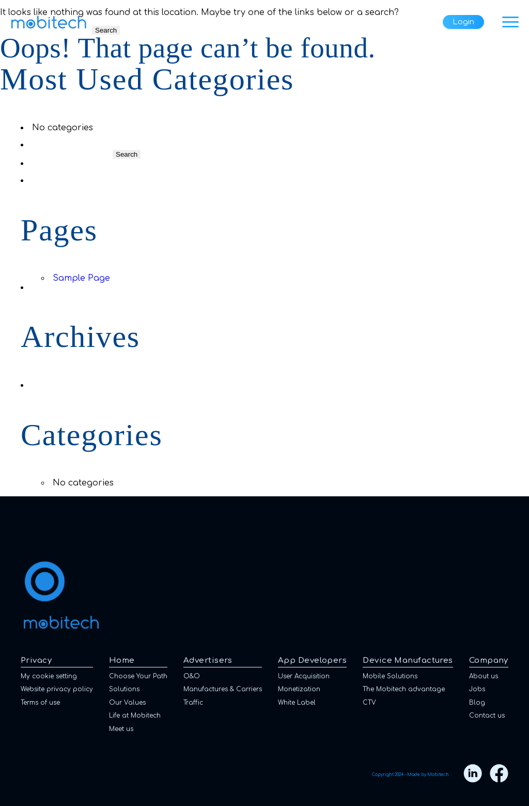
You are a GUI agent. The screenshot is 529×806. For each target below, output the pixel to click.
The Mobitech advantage (404, 689)
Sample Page (81, 278)
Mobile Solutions (390, 676)
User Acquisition (304, 676)
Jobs (477, 689)
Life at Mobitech (135, 715)
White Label (297, 702)
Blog (477, 702)
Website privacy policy (57, 689)
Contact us (487, 715)
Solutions (124, 689)
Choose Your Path (138, 676)
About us (483, 676)
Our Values (127, 702)
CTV (369, 702)
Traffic (193, 702)
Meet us (121, 729)
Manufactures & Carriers (222, 689)
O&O (191, 676)
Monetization (299, 689)
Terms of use (40, 702)
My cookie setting (49, 676)
